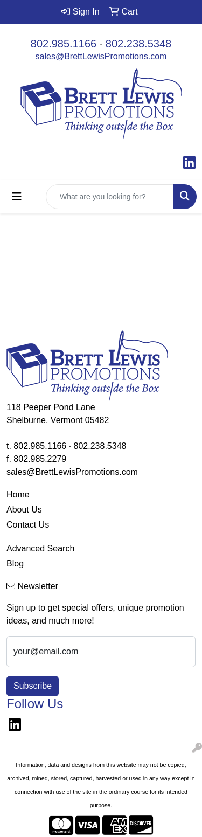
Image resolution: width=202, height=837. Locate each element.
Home (18, 494)
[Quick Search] (110, 196)
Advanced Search (40, 548)
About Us (24, 509)
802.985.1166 (63, 44)
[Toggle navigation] (16, 196)
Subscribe (32, 685)
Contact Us (27, 524)
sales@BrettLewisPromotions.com (101, 56)
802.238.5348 (138, 44)
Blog (15, 563)
